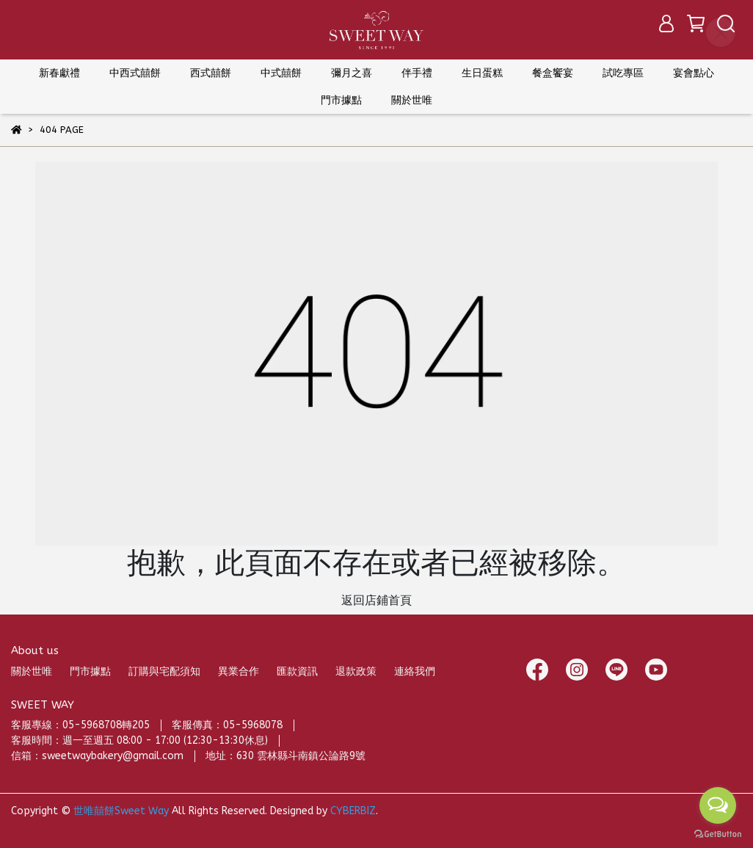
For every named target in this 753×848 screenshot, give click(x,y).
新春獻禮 (59, 73)
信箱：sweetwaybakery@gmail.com (97, 756)
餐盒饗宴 (552, 73)
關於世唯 (31, 671)
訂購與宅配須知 (164, 671)
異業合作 (238, 671)
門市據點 (90, 671)
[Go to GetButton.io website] (717, 833)
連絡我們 (414, 671)
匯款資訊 (297, 671)
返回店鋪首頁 (376, 600)
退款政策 (355, 671)
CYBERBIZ (353, 811)
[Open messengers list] (717, 805)
